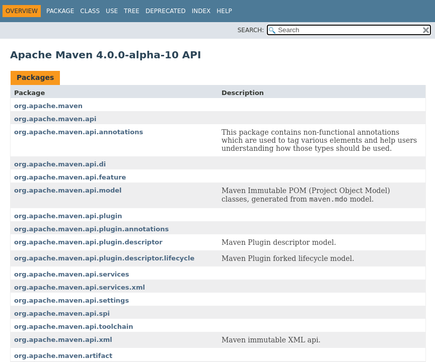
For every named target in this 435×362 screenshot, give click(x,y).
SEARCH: (251, 30)
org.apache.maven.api (55, 119)
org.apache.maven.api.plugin (68, 216)
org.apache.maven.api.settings (71, 300)
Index (201, 11)
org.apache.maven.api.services (71, 274)
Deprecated (166, 11)
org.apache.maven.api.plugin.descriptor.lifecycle (104, 258)
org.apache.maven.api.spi (62, 313)
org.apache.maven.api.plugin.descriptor (88, 242)
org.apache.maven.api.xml (63, 339)
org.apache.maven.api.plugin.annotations (91, 229)
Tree (131, 11)
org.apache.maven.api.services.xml (79, 287)
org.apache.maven (48, 106)
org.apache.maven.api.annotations (78, 132)
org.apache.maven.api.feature (70, 177)
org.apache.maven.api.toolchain (73, 326)
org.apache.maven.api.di (60, 164)
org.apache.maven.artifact (63, 355)
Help (224, 11)
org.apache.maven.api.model (67, 190)
